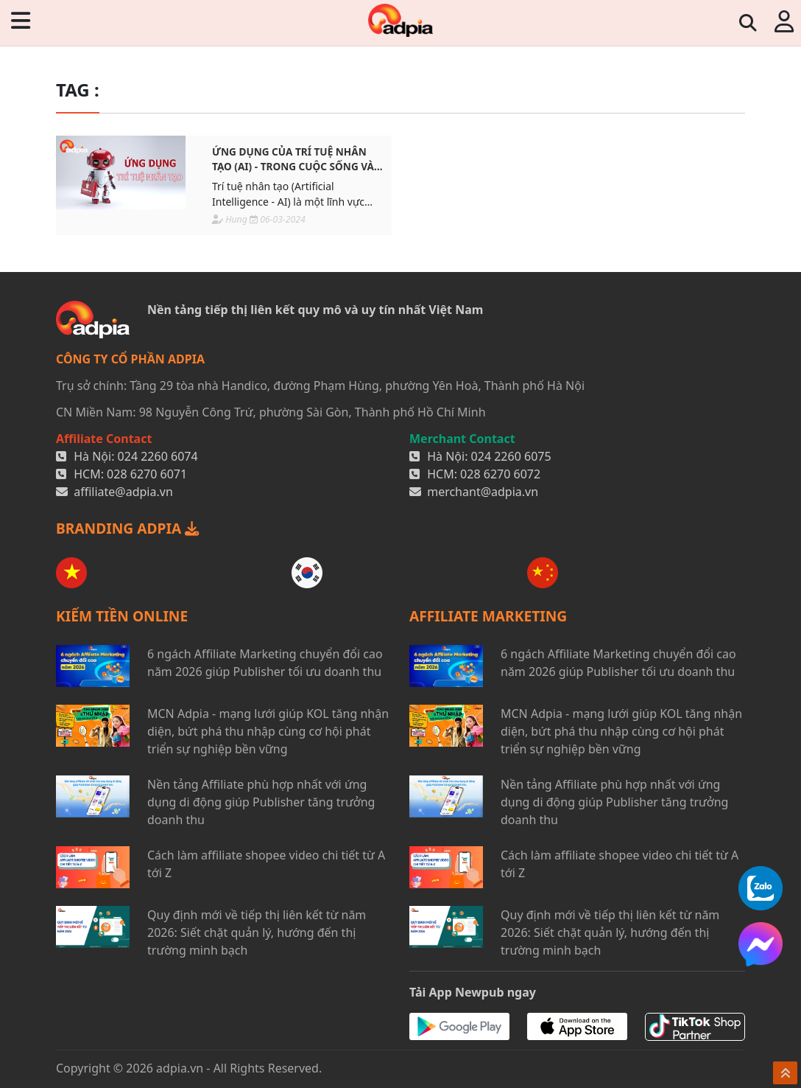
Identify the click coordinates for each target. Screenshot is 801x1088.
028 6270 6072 (500, 474)
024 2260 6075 (511, 456)
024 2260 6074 (158, 456)
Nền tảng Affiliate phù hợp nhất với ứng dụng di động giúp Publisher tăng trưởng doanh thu (261, 802)
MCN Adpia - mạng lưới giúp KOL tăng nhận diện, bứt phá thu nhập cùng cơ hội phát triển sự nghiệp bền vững (268, 731)
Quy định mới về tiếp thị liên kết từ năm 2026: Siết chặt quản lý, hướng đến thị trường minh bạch (256, 932)
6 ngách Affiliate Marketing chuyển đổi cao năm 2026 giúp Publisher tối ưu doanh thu (265, 663)
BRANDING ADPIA (127, 528)
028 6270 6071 (147, 474)
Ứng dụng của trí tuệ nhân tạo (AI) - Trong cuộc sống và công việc (293, 159)
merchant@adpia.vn (482, 492)
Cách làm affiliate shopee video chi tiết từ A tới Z (266, 864)
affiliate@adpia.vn (123, 492)
